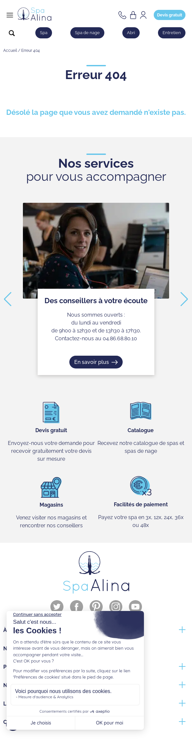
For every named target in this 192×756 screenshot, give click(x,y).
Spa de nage (87, 32)
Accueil (10, 50)
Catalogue (141, 430)
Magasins (51, 505)
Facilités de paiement (141, 504)
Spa (43, 32)
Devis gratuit (169, 14)
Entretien (172, 32)
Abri (131, 32)
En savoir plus (91, 362)
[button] (7, 299)
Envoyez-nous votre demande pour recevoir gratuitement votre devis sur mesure (51, 451)
